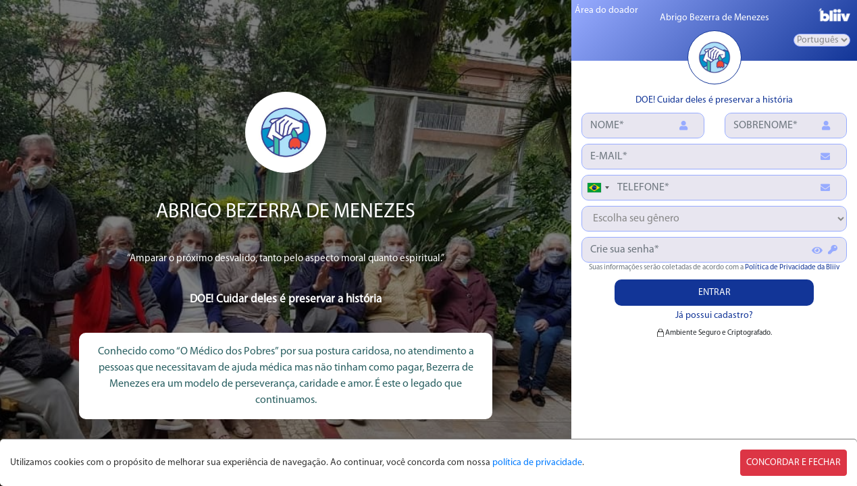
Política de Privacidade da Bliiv (792, 267)
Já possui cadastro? (714, 315)
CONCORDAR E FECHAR (793, 463)
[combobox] (597, 188)
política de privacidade (537, 463)
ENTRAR (714, 293)
